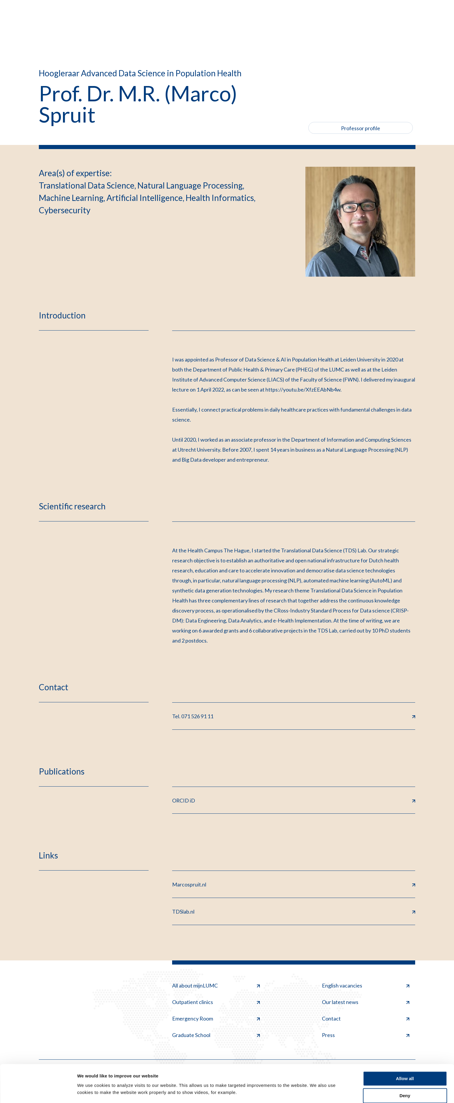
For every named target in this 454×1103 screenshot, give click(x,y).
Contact (366, 1019)
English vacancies (366, 986)
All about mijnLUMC (216, 986)
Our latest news (366, 1002)
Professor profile (360, 128)
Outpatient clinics (216, 1002)
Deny (405, 1078)
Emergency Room (216, 1019)
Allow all (405, 1061)
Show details (90, 1091)
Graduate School (216, 1035)
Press (366, 1035)
